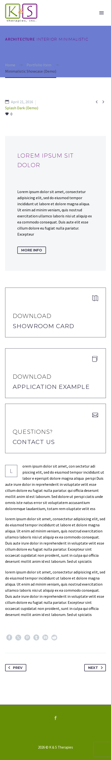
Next (96, 668)
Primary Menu (101, 12)
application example (51, 386)
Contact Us (34, 441)
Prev (14, 668)
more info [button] (31, 250)
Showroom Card (43, 326)
